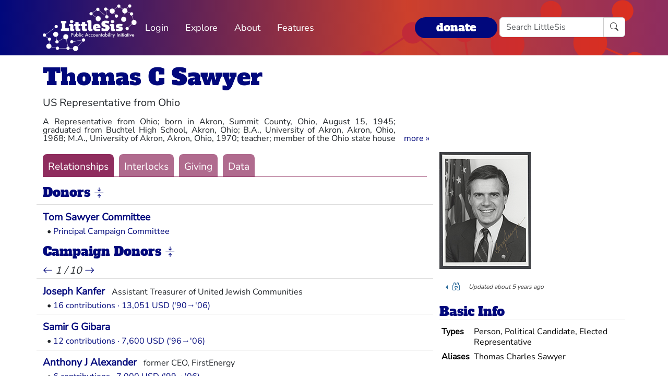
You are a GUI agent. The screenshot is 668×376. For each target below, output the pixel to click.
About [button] (247, 27)
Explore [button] (201, 27)
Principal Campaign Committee (111, 231)
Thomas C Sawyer (153, 77)
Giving (198, 166)
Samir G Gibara (76, 327)
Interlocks (146, 166)
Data (238, 166)
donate (456, 27)
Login (157, 27)
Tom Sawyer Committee (96, 217)
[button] (417, 138)
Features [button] (295, 27)
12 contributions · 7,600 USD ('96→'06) (129, 341)
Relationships (78, 166)
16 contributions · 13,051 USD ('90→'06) (131, 305)
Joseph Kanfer (74, 291)
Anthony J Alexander (90, 362)
